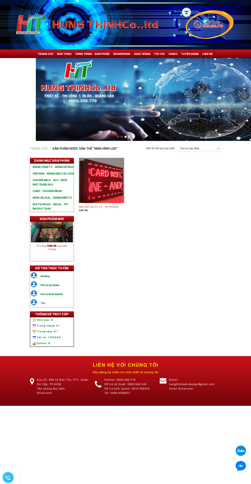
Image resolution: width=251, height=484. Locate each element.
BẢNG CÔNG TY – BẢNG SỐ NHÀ (53, 166)
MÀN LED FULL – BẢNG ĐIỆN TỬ (52, 197)
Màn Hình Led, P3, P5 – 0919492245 (99, 206)
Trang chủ (38, 148)
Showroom (121, 53)
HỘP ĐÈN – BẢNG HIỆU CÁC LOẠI (53, 173)
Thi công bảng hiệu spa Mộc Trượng (51, 249)
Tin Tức (159, 53)
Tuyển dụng (190, 53)
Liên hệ (207, 53)
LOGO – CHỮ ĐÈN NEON (47, 190)
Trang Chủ (45, 53)
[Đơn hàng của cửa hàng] (199, 148)
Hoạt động (142, 53)
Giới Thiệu (64, 53)
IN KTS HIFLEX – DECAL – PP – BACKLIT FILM (51, 206)
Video (173, 53)
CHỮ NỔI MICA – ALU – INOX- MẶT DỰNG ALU (50, 182)
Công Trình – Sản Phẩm (92, 53)
